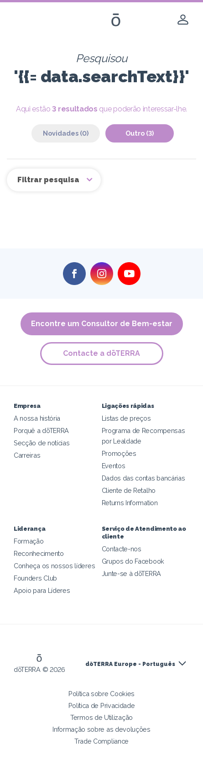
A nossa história (37, 418)
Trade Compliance (101, 741)
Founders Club (35, 578)
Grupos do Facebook (133, 561)
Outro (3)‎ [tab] (139, 133)
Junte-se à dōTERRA (131, 573)
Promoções (119, 453)
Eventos (113, 466)
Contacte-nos (121, 549)
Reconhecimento (39, 553)
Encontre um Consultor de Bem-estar (101, 323)
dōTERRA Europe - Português (130, 664)
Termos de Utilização (101, 717)
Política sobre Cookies (101, 693)
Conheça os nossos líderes (54, 566)
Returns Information (130, 503)
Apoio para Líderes (42, 590)
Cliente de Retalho (129, 490)
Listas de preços (126, 418)
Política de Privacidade (101, 705)
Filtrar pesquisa (49, 179)
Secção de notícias (41, 443)
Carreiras (27, 455)
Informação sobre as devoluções (101, 729)
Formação (29, 541)
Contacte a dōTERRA (101, 353)
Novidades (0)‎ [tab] (65, 133)
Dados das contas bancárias (143, 478)
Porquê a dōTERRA (41, 430)
